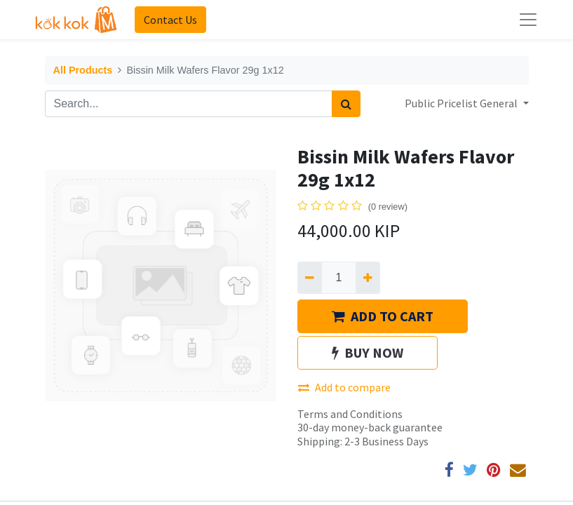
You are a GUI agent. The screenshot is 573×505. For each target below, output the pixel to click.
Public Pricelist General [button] (462, 103)
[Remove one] (309, 278)
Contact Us (170, 20)
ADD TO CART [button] (382, 316)
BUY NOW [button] (367, 352)
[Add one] (368, 278)
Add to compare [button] (344, 387)
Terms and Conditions (350, 414)
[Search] (346, 103)
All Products (83, 70)
